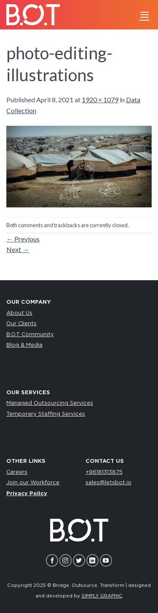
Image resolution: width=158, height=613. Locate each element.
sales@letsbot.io (108, 483)
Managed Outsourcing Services (49, 403)
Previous (23, 239)
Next (17, 249)
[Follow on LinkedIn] (92, 560)
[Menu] (144, 14)
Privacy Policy (26, 493)
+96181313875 (104, 472)
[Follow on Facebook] (52, 560)
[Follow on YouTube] (106, 560)
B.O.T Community (30, 334)
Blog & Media (24, 345)
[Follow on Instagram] (65, 560)
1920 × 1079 (100, 99)
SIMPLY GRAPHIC (102, 596)
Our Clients (21, 323)
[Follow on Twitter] (79, 560)
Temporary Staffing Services (45, 414)
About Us (19, 313)
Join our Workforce (32, 483)
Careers (16, 472)
